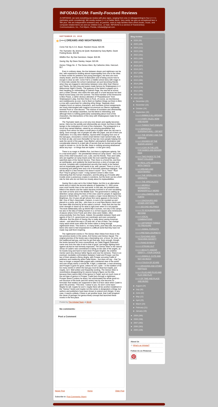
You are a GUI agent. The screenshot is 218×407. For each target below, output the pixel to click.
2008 (136, 319)
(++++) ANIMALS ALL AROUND (148, 115)
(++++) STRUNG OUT (144, 246)
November (140, 105)
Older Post (119, 391)
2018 (136, 69)
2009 (136, 316)
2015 (136, 80)
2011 (136, 95)
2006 (136, 326)
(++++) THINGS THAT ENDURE (149, 125)
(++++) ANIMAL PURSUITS (147, 229)
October (139, 108)
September (141, 112)
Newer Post (60, 391)
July (138, 289)
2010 (136, 98)
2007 (136, 323)
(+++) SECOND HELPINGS (147, 207)
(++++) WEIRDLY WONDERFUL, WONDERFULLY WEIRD (147, 188)
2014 (136, 84)
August (139, 286)
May (138, 297)
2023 (136, 51)
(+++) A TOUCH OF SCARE (147, 262)
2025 (136, 44)
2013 (136, 87)
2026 (136, 40)
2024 (136, 48)
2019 (136, 66)
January (139, 311)
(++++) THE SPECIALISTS (146, 182)
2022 (136, 55)
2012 (136, 91)
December (140, 101)
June (138, 293)
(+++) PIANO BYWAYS (145, 243)
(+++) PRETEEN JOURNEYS (148, 233)
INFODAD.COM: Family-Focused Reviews (98, 13)
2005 (136, 330)
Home (90, 391)
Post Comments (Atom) (76, 397)
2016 (136, 76)
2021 (136, 58)
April (138, 300)
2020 (136, 62)
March (139, 304)
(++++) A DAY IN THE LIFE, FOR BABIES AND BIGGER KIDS (148, 150)
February (140, 308)
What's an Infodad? (141, 345)
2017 (136, 73)
